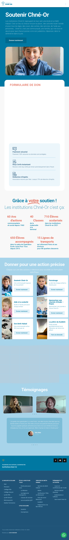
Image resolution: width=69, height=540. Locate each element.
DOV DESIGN (13, 533)
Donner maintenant (21, 289)
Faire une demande (56, 335)
